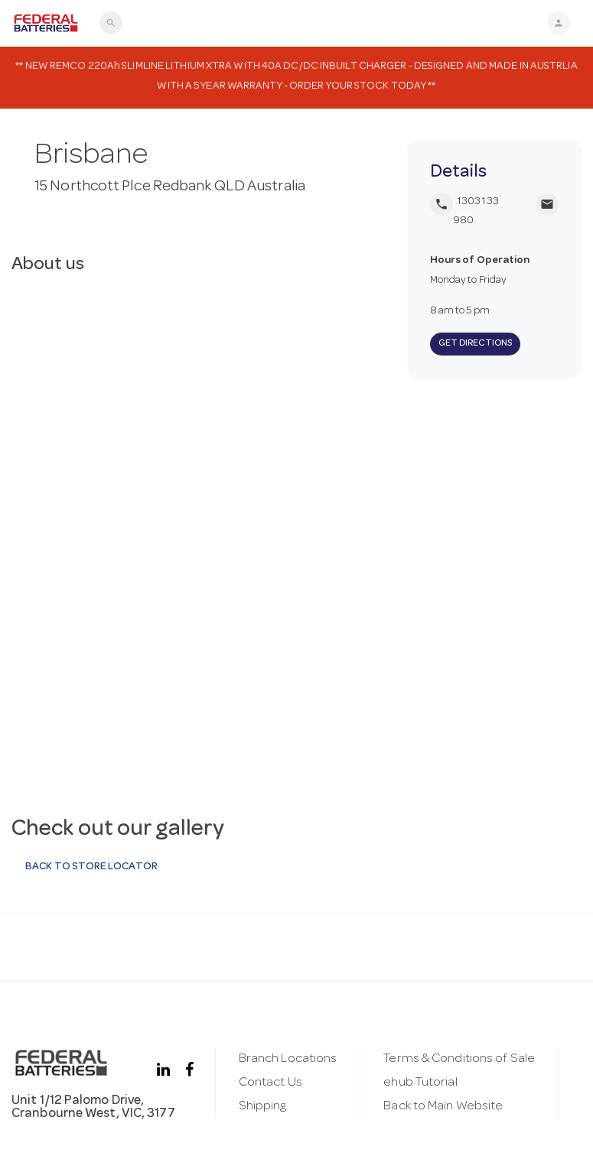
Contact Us (270, 1082)
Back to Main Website (443, 1106)
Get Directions (475, 344)
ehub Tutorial (420, 1082)
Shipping (263, 1106)
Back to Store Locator (91, 867)
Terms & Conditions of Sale (459, 1059)
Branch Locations (288, 1059)
